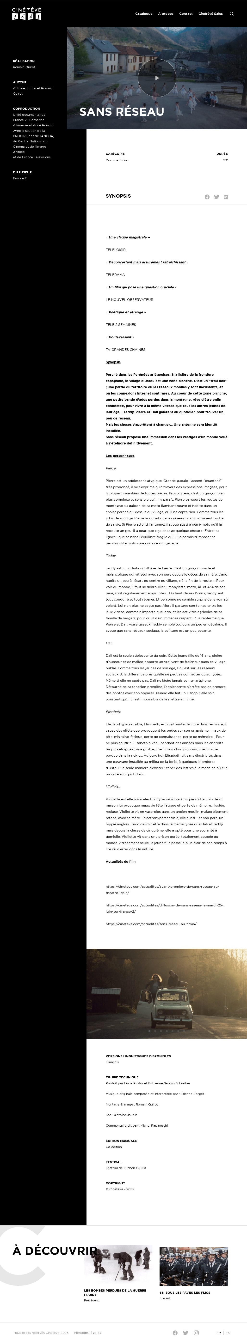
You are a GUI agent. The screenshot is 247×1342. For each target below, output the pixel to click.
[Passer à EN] (228, 1333)
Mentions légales (87, 1332)
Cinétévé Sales (210, 14)
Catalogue (143, 14)
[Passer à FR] (218, 1333)
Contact (186, 14)
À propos (165, 14)
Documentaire (116, 160)
